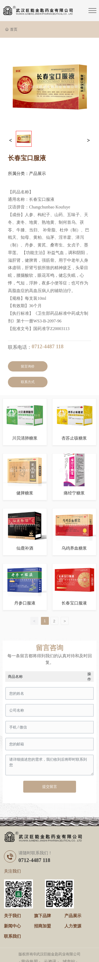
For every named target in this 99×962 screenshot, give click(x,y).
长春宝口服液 (74, 603)
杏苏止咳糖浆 (74, 438)
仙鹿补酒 (24, 548)
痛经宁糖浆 (74, 493)
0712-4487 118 (48, 346)
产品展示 (37, 173)
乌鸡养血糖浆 (74, 548)
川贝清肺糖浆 (24, 438)
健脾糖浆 (24, 493)
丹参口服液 (24, 603)
